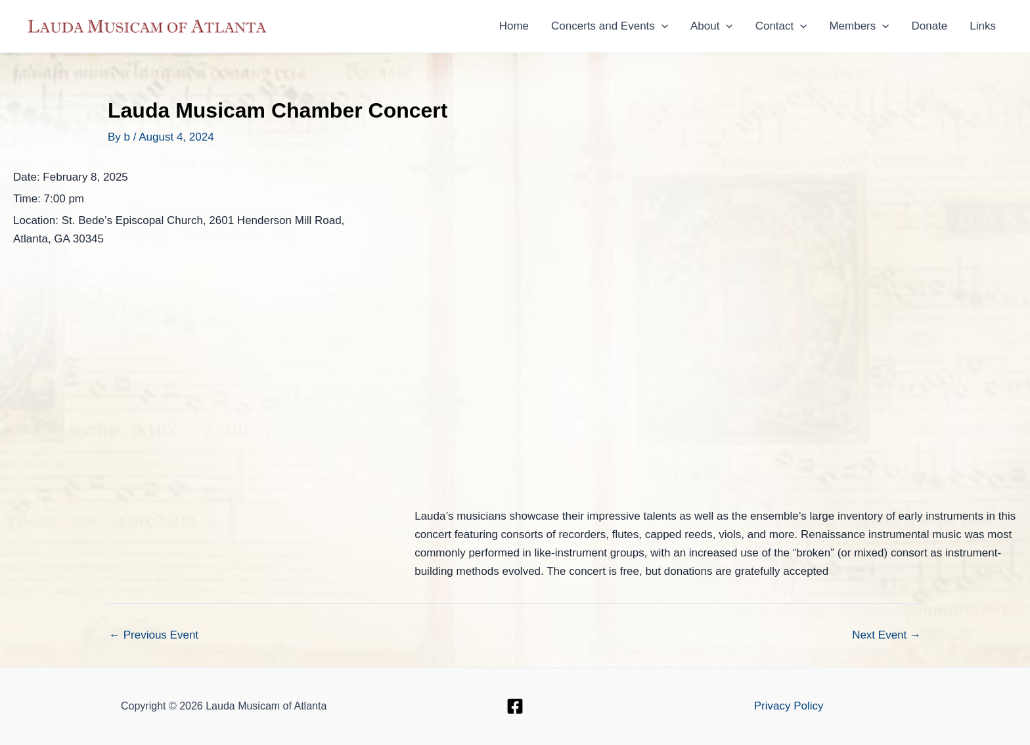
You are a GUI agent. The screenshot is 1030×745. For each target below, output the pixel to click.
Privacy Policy (789, 706)
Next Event (886, 635)
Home (514, 26)
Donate (929, 26)
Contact (781, 26)
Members (859, 26)
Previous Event (153, 635)
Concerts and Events (609, 26)
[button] (661, 26)
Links (983, 26)
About (711, 26)
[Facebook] (515, 706)
